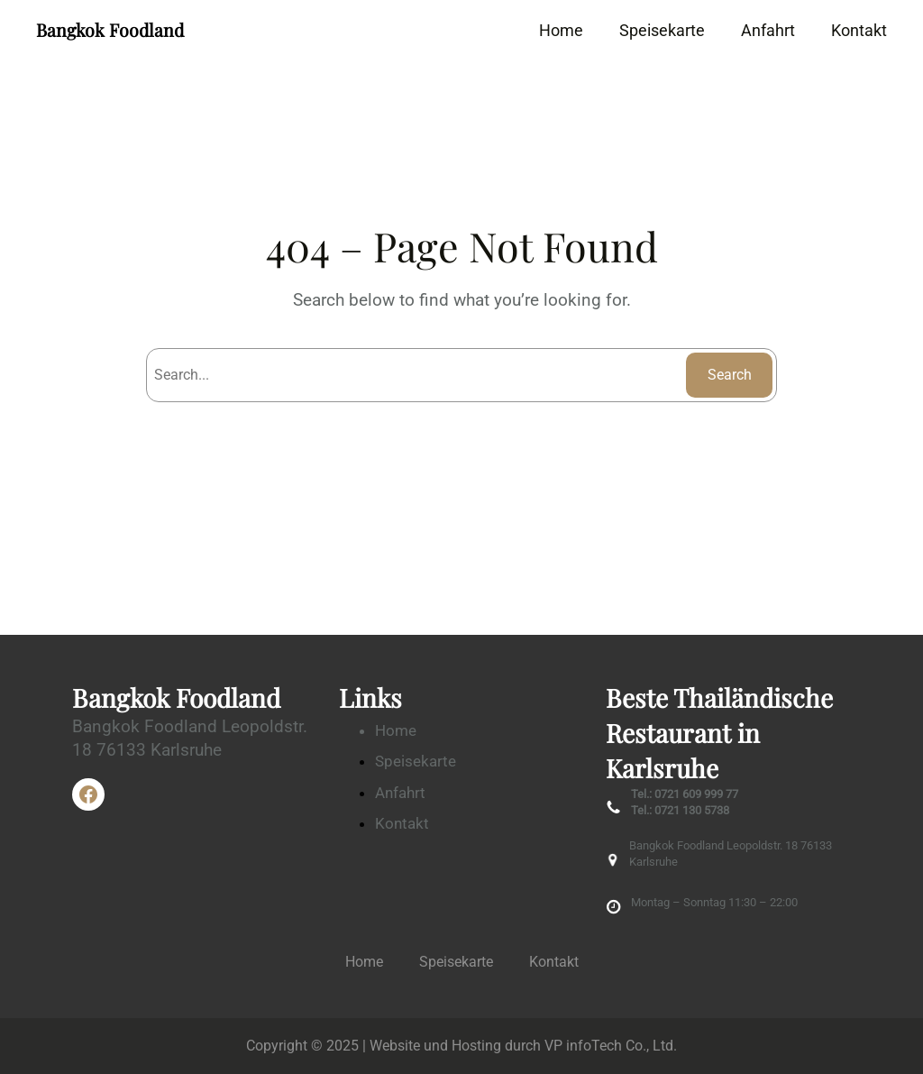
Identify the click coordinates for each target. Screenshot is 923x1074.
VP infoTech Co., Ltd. (610, 1045)
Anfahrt (400, 793)
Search (730, 374)
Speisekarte (415, 761)
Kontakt (402, 823)
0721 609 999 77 (696, 794)
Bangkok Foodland (110, 29)
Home (395, 730)
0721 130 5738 (691, 810)
